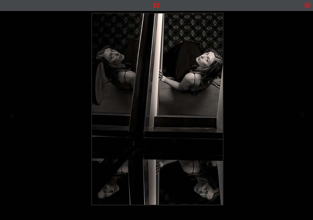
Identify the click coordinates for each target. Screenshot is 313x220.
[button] (156, 7)
